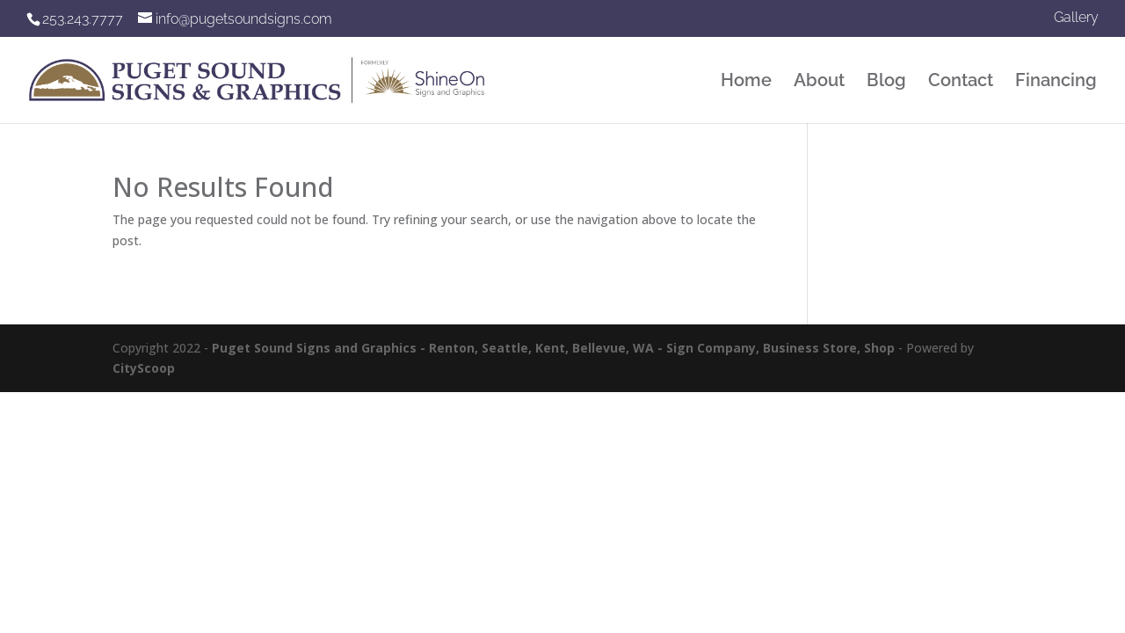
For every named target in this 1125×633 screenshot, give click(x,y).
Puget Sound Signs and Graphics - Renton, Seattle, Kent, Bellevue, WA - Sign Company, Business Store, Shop (553, 347)
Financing (1056, 82)
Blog (886, 82)
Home (746, 82)
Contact (960, 82)
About (819, 82)
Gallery (1076, 18)
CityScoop (143, 368)
